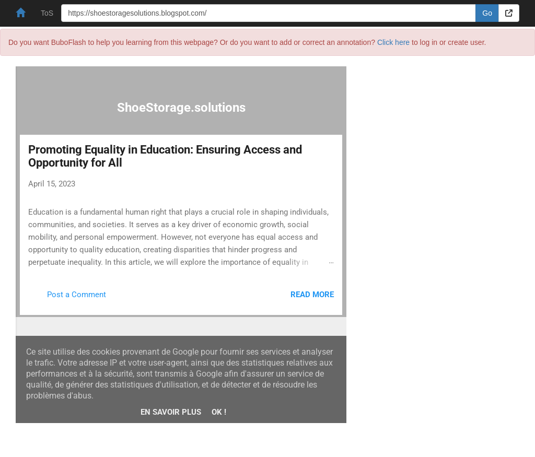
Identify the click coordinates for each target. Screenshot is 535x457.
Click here (393, 42)
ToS (47, 13)
